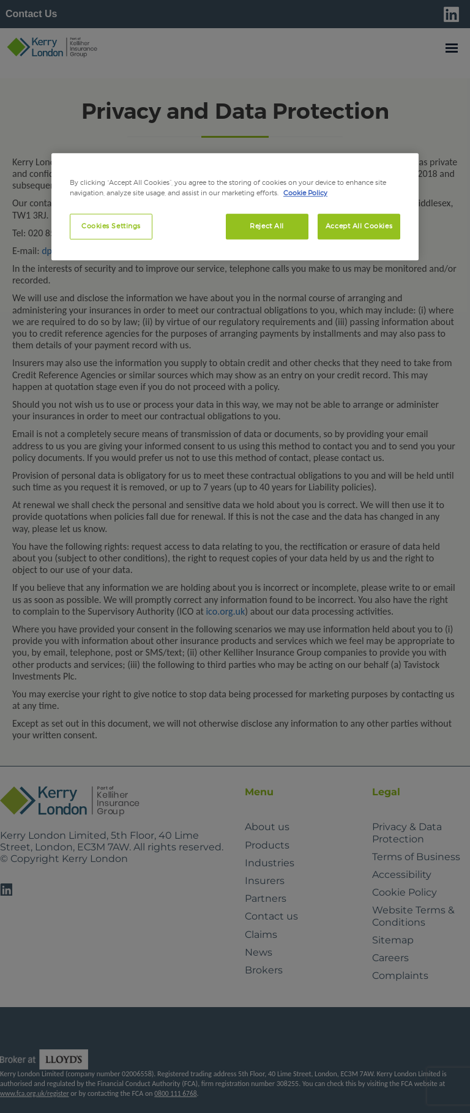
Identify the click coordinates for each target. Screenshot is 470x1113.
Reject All (267, 226)
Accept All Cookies (359, 226)
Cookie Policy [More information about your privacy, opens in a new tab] (305, 193)
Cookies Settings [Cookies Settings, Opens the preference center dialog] (111, 226)
